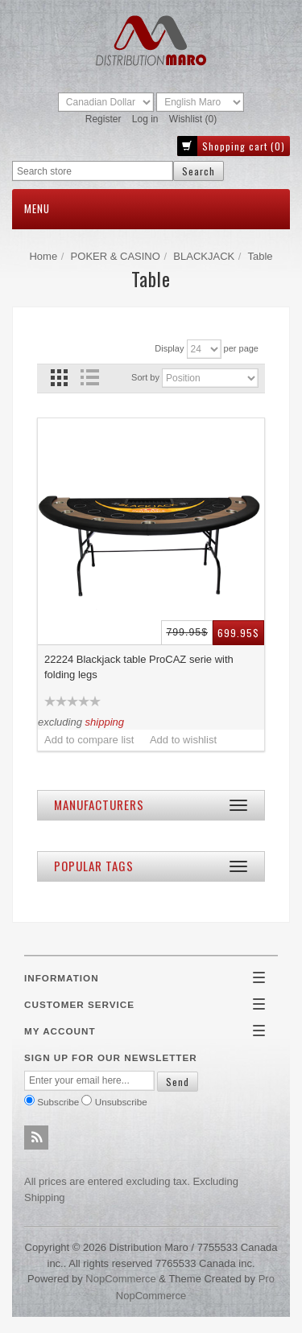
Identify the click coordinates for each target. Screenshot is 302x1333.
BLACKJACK (203, 256)
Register (103, 119)
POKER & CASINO (115, 256)
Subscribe (58, 1101)
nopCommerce (120, 1279)
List (89, 377)
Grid (59, 377)
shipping (104, 722)
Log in (145, 119)
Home (43, 256)
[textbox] (92, 171)
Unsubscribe (121, 1101)
